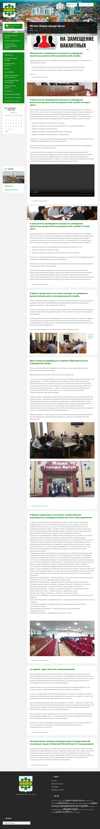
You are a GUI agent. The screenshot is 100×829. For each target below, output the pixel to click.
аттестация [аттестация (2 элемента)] (54, 803)
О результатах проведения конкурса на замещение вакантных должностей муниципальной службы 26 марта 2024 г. (60, 102)
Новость (46, 77)
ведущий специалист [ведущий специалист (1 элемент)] (72, 803)
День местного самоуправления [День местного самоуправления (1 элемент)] (58, 800)
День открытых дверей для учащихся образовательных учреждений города (59, 362)
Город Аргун (9, 186)
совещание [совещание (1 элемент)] (78, 812)
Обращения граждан (57, 784)
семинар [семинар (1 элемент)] (74, 812)
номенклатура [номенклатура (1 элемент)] (91, 806)
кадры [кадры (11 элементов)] (94, 802)
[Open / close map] (71, 4)
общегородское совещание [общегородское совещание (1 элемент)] (57, 809)
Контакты (54, 781)
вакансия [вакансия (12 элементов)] (63, 802)
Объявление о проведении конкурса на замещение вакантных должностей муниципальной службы (56, 54)
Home (31, 30)
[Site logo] (9, 18)
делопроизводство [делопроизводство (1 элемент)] (81, 803)
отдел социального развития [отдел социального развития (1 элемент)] (84, 809)
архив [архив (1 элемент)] (91, 800)
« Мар (6, 131)
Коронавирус (55, 787)
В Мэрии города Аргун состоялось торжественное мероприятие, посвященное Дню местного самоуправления (61, 516)
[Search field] (88, 4)
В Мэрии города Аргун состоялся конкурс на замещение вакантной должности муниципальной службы (59, 294)
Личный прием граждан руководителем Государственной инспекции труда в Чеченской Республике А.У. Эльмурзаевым (62, 742)
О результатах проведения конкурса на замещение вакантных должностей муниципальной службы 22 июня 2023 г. (60, 226)
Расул (41, 77)
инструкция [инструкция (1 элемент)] (87, 803)
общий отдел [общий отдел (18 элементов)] (70, 809)
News (36, 30)
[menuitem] (13, 36)
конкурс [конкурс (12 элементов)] (55, 805)
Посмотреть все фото (11, 189)
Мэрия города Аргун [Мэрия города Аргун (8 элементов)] (74, 800)
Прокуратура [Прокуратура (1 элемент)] (87, 800)
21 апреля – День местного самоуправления (52, 669)
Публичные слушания (57, 790)
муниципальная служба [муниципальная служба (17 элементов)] (74, 805)
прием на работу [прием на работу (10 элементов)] (63, 811)
